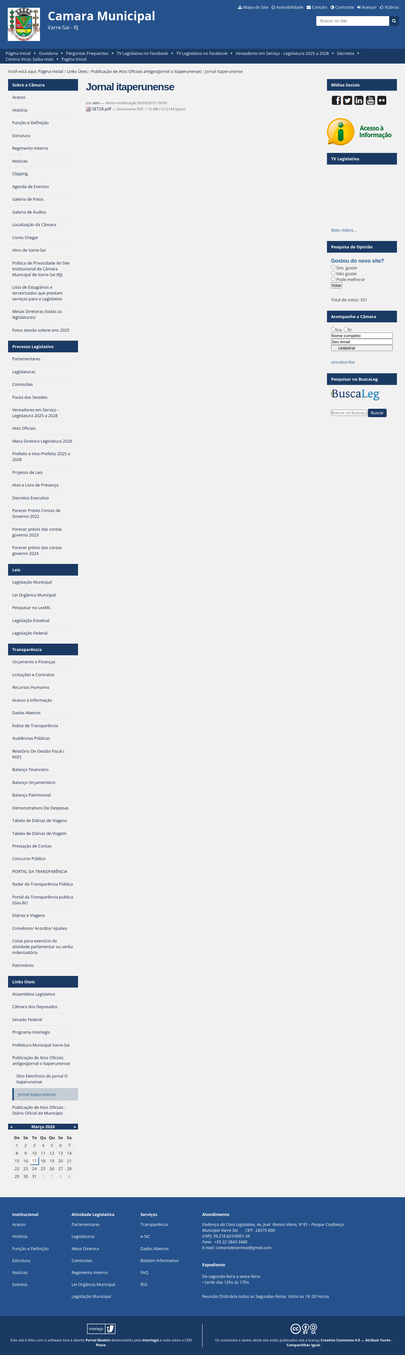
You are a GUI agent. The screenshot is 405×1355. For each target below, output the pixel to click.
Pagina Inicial (74, 59)
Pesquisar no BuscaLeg (354, 379)
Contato (320, 7)
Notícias (20, 1272)
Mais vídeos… (344, 230)
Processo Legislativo (33, 346)
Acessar (369, 7)
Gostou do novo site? (357, 261)
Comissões (82, 1260)
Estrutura (21, 1260)
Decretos (345, 53)
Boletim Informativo (159, 1260)
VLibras (392, 7)
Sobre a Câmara (28, 85)
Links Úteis (77, 71)
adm (96, 102)
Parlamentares (86, 1224)
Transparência (27, 649)
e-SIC (145, 1236)
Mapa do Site (255, 7)
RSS (143, 1284)
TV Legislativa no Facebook (142, 53)
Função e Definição (30, 1248)
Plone (101, 1344)
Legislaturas (83, 1236)
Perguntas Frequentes (87, 53)
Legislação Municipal (91, 1296)
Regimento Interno (90, 1272)
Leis (16, 570)
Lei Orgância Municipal (93, 1284)
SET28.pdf (99, 109)
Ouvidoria (48, 53)
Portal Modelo (97, 1340)
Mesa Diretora (85, 1248)
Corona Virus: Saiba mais (30, 59)
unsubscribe (343, 362)
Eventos (19, 1284)
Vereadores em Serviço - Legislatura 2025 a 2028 (282, 53)
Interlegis (150, 1340)
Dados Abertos (154, 1248)
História (19, 1236)
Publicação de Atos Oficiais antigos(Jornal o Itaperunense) (146, 71)
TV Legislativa (345, 159)
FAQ (144, 1272)
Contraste (344, 7)
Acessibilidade (289, 7)
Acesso (18, 1224)
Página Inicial (18, 53)
